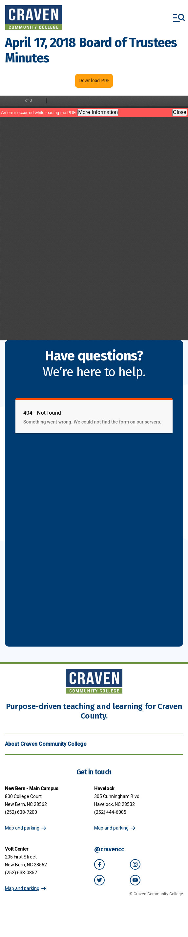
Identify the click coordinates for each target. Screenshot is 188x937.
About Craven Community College (94, 744)
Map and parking (22, 828)
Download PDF (94, 80)
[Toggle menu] (178, 17)
